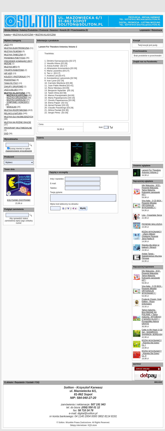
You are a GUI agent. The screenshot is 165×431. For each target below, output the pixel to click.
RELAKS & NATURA (13, 113)
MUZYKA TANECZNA (13, 55)
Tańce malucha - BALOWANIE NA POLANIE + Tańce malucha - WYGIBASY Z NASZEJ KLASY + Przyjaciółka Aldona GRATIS (151, 317)
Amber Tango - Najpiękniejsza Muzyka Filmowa (152, 256)
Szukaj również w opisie (19, 148)
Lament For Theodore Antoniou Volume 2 (151, 171)
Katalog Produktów (29, 30)
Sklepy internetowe (78, 425)
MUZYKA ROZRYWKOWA (15, 110)
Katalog (7, 35)
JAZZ (6, 45)
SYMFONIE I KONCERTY (18, 102)
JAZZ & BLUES (11, 90)
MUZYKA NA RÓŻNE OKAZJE (17, 122)
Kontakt (30, 382)
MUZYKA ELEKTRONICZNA (16, 48)
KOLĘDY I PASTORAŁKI (15, 77)
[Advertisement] (39, 5)
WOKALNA (11, 107)
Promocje (43, 30)
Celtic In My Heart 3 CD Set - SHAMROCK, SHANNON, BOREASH (152, 332)
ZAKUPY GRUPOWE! (13, 86)
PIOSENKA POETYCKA (14, 58)
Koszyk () (65, 30)
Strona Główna (11, 30)
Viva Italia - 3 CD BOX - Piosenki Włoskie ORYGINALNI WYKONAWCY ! (152, 204)
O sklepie (8, 382)
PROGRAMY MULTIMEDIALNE (18, 128)
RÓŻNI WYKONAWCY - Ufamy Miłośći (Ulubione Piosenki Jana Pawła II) (152, 235)
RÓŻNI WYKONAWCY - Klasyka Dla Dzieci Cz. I (152, 342)
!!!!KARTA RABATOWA (14, 70)
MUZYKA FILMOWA (13, 51)
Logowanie (145, 30)
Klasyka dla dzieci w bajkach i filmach (150, 246)
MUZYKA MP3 (10, 67)
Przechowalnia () (79, 30)
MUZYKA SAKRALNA (16, 100)
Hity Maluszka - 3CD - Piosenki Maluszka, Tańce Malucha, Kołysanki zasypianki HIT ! (151, 190)
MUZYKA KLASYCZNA (23, 35)
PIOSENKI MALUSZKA (152, 224)
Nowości (54, 30)
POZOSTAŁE (10, 80)
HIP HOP (8, 73)
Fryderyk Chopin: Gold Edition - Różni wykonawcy (151, 301)
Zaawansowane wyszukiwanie (19, 151)
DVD (6, 133)
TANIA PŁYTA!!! (11, 83)
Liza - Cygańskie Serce (152, 215)
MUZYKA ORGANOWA (17, 98)
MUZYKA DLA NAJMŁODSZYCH (18, 117)
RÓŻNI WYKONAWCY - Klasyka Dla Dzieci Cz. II (152, 353)
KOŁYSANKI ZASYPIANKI (18, 200)
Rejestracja (157, 30)
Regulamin (20, 382)
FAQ (37, 382)
